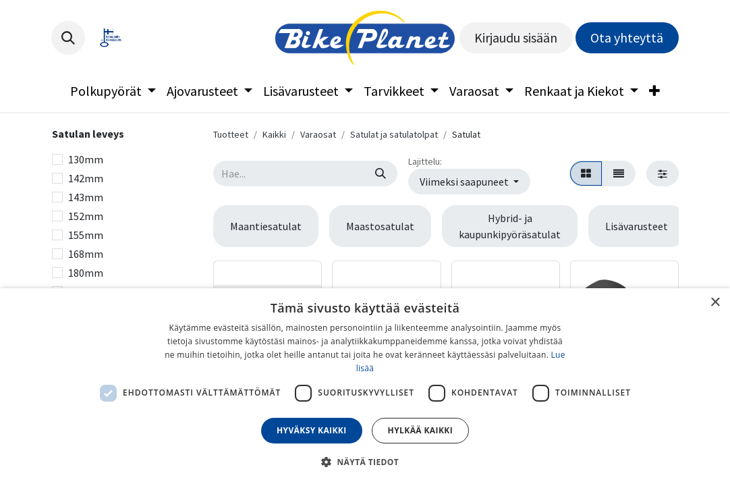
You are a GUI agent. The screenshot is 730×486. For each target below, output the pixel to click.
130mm (85, 159)
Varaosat (318, 134)
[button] (68, 38)
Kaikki (274, 134)
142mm (85, 178)
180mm (85, 272)
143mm (85, 197)
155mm (85, 235)
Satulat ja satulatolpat (394, 134)
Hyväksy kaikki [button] (312, 430)
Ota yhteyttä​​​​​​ (626, 37)
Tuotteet (230, 134)
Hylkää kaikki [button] (420, 430)
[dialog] (365, 387)
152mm (85, 216)
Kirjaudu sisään (515, 37)
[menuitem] (113, 91)
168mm (85, 254)
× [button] (715, 303)
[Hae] (380, 173)
